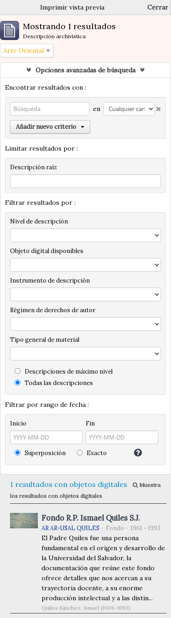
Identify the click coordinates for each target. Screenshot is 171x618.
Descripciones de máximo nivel (64, 371)
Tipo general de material (44, 340)
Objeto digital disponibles (46, 251)
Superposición (40, 453)
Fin (90, 423)
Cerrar (157, 7)
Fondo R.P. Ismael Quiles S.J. (90, 517)
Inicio (18, 423)
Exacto (92, 453)
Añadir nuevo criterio (50, 127)
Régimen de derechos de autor (52, 310)
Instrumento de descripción (50, 280)
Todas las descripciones (54, 383)
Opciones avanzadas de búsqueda (85, 70)
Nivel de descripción (39, 221)
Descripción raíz (33, 167)
